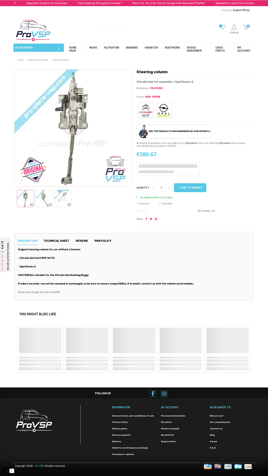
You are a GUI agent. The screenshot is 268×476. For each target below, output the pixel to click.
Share (146, 219)
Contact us (216, 428)
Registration (168, 441)
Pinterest (156, 219)
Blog (212, 435)
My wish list (167, 435)
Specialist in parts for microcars (54, 3)
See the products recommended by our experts (174, 131)
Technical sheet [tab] (56, 240)
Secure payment (121, 435)
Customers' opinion (123, 454)
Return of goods (170, 428)
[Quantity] (161, 187)
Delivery (116, 441)
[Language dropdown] (236, 10)
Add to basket (190, 187)
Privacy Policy (120, 422)
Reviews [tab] (82, 240)
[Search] (154, 28)
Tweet (151, 219)
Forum (213, 441)
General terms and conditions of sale (133, 416)
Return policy (119, 428)
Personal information (173, 416)
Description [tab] (27, 240)
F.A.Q (213, 448)
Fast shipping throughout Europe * (107, 3)
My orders (166, 422)
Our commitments (220, 422)
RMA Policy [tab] (103, 240)
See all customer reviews (7, 256)
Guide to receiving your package (130, 448)
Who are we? (217, 416)
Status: (141, 96)
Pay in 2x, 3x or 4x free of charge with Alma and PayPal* (175, 3)
